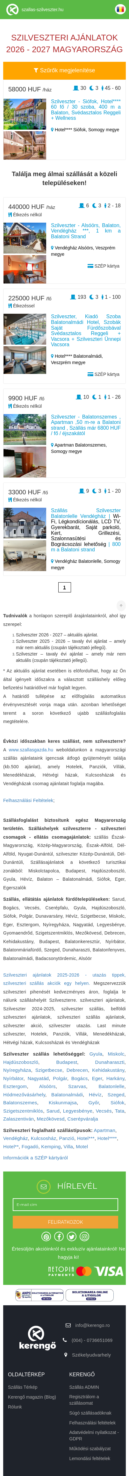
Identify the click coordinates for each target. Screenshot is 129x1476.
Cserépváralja (83, 1118)
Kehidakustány (108, 1070)
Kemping (51, 1146)
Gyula (96, 1054)
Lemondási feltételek (89, 1458)
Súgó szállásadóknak (90, 1412)
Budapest (66, 1062)
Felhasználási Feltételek (28, 800)
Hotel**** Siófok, (69, 129)
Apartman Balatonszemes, (79, 445)
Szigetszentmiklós (23, 1111)
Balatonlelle (111, 1086)
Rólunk (15, 1406)
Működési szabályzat (90, 1448)
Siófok (118, 1102)
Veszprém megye (68, 362)
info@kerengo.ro (92, 1325)
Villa (68, 1146)
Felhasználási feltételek (92, 1422)
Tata (120, 1111)
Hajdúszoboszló (20, 1062)
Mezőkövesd (50, 1118)
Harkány (115, 1078)
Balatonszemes (20, 1102)
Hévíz (95, 1094)
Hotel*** (86, 1138)
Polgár (60, 1078)
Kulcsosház (43, 1138)
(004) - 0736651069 (92, 1340)
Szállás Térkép (22, 1387)
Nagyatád (38, 1078)
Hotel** (11, 1146)
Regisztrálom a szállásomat (84, 1400)
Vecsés (104, 1111)
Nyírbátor (13, 1078)
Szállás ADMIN (84, 1387)
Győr (94, 1102)
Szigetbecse (48, 1070)
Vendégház (15, 1138)
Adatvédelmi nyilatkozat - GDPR (94, 1435)
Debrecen (77, 1070)
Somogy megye (103, 129)
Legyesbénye (78, 1111)
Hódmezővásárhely (24, 1094)
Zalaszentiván (18, 1118)
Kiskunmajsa (63, 1102)
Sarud (53, 1111)
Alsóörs (47, 1086)
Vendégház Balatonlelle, (77, 561)
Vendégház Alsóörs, (73, 247)
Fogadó (30, 1146)
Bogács (79, 1078)
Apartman (104, 1130)
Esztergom (15, 1086)
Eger (97, 1078)
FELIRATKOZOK (65, 1222)
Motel (82, 1146)
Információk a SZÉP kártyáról (35, 1157)
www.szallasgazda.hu (31, 749)
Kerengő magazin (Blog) (32, 1397)
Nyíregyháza (17, 1070)
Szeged (116, 1094)
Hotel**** (107, 1138)
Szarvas (77, 1086)
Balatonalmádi (67, 1094)
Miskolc (116, 1054)
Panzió (66, 1138)
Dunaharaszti (110, 1062)
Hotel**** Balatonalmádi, (77, 356)
